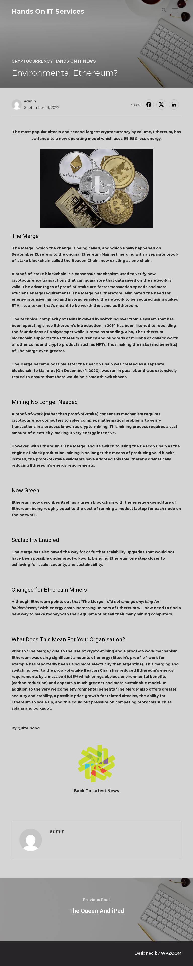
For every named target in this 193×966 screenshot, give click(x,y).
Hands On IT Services (48, 11)
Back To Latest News (96, 790)
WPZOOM (171, 953)
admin (30, 101)
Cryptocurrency (32, 61)
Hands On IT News (75, 61)
